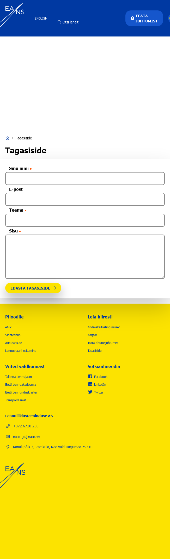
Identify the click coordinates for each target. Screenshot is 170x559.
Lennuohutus (103, 66)
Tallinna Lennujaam (18, 376)
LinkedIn (100, 384)
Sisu (13, 230)
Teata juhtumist (147, 18)
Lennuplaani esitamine (20, 350)
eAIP (8, 327)
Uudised (103, 97)
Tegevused (103, 50)
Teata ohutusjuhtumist (103, 343)
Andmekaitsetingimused (104, 327)
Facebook (100, 376)
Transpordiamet (15, 400)
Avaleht (7, 138)
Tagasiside (94, 350)
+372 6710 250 (26, 425)
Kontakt (103, 113)
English (41, 18)
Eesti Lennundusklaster (21, 392)
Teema (16, 209)
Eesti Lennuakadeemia (20, 384)
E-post (16, 189)
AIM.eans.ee (13, 343)
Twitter (98, 392)
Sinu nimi (19, 168)
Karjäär (103, 82)
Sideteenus (12, 335)
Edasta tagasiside (30, 288)
